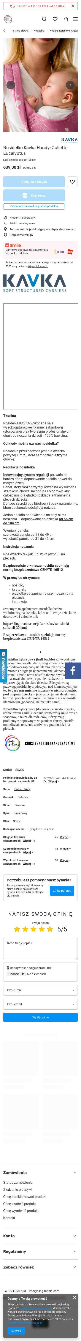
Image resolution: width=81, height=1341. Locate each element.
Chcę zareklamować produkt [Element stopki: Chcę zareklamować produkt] (24, 1197)
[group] (40, 94)
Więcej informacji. (38, 266)
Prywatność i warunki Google (24, 1322)
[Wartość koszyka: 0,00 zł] (65, 19)
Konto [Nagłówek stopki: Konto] (9, 1236)
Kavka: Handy (22, 789)
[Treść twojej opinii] (40, 948)
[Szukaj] (44, 19)
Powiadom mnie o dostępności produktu (34, 206)
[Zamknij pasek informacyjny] (73, 6)
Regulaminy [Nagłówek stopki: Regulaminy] (14, 1251)
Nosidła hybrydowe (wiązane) (65, 30)
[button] (10, 85)
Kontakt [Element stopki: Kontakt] (9, 1218)
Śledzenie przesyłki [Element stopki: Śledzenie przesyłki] (17, 1190)
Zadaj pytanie (62, 890)
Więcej (52, 781)
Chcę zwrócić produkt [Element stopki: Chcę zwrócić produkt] (19, 1204)
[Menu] (76, 19)
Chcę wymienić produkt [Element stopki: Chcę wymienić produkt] (21, 1211)
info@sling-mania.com (44, 1291)
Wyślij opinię (40, 1017)
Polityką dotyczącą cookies (35, 1308)
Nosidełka (39, 30)
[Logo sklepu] (7, 19)
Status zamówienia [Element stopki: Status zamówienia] (18, 1182)
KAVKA (19, 769)
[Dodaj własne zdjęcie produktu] (36, 974)
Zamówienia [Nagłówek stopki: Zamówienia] (15, 1172)
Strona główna (21, 30)
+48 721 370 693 (14, 1291)
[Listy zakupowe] (55, 19)
